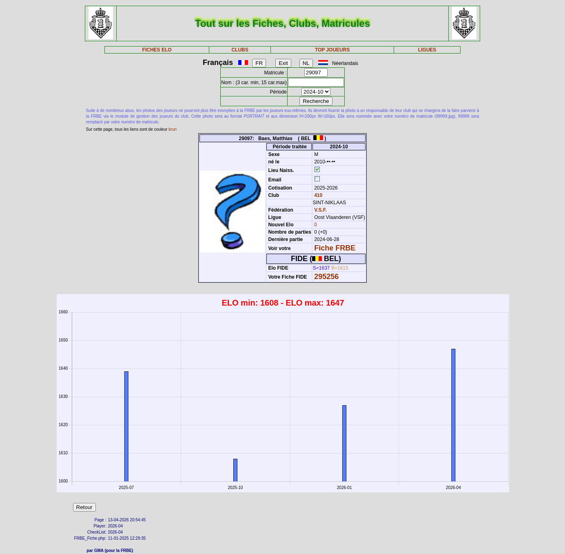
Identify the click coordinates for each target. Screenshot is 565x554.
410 (317, 195)
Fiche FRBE (334, 248)
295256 (326, 277)
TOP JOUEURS (332, 50)
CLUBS (239, 50)
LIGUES (427, 50)
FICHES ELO (157, 50)
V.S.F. (320, 210)
